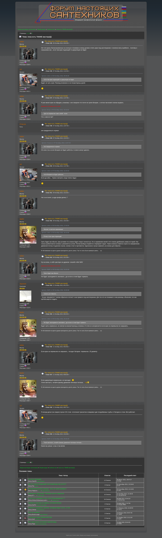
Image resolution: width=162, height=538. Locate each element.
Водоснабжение (40, 481)
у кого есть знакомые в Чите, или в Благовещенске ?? (46, 498)
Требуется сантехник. (41, 505)
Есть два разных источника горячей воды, (42, 522)
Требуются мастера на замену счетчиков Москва (44, 503)
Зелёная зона (40, 495)
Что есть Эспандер (34, 479)
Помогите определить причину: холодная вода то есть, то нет (49, 508)
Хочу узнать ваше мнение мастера (40, 517)
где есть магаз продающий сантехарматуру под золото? (47, 484)
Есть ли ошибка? (34, 512)
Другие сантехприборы (40, 524)
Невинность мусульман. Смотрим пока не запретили (46, 493)
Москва (36, 486)
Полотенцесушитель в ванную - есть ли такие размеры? (47, 489)
